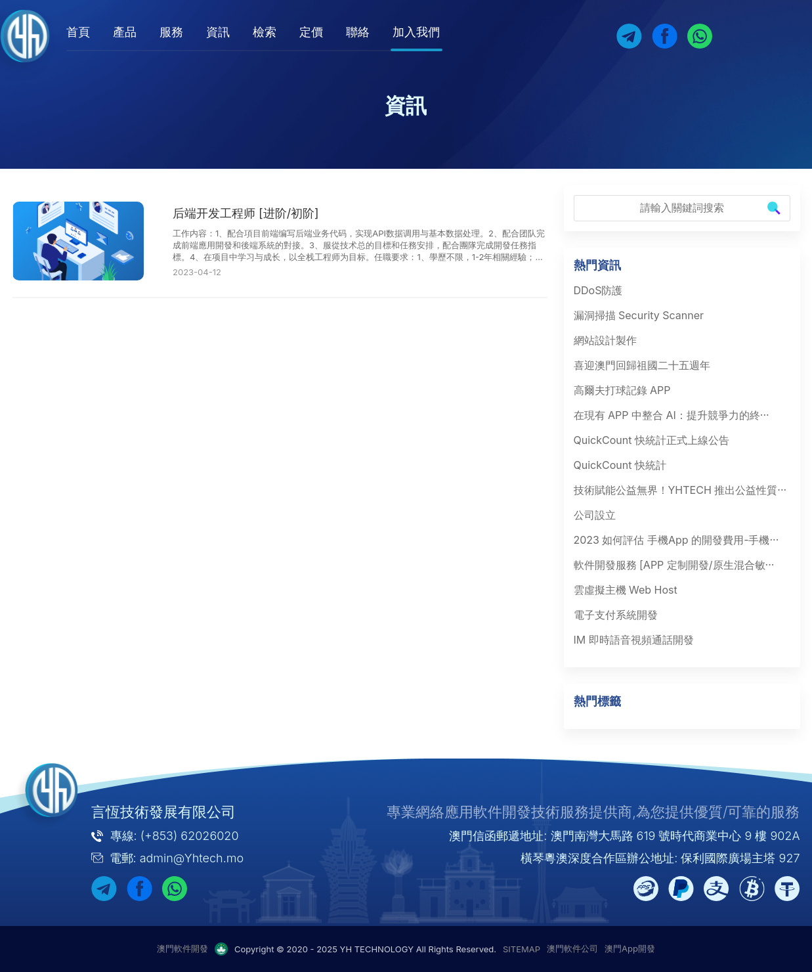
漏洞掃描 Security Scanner (639, 315)
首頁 (90, 32)
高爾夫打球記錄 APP (622, 390)
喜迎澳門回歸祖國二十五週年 (642, 365)
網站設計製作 (605, 340)
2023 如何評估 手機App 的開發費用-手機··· (676, 539)
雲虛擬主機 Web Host (625, 589)
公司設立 (595, 514)
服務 (184, 32)
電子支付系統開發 (616, 614)
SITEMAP (521, 949)
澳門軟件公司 (572, 948)
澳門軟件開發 (182, 948)
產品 (137, 32)
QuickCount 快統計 (620, 465)
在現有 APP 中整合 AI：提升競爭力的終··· (671, 415)
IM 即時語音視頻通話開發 (634, 639)
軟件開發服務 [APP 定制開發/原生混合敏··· (674, 564)
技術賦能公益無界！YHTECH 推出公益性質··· (680, 490)
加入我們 (428, 32)
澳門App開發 (630, 948)
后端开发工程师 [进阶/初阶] (246, 213)
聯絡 (370, 32)
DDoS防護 (598, 290)
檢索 (277, 32)
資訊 (230, 32)
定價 (323, 32)
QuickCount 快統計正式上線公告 (651, 440)
